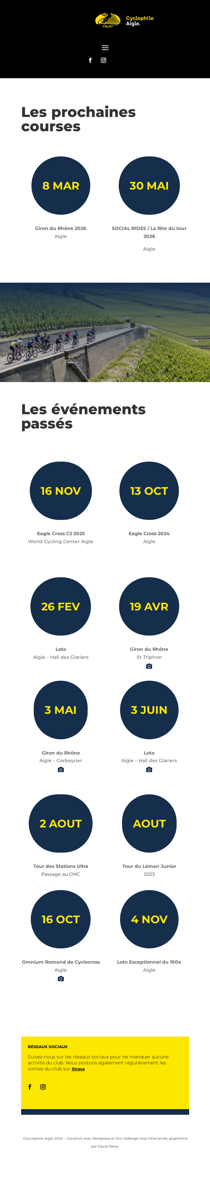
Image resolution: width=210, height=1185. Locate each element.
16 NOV (61, 490)
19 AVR (149, 606)
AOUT (149, 823)
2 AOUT (61, 823)
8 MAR (60, 185)
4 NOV (149, 919)
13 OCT (149, 490)
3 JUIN (149, 709)
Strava (78, 1068)
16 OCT (61, 919)
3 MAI (61, 709)
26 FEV (60, 606)
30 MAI (149, 185)
